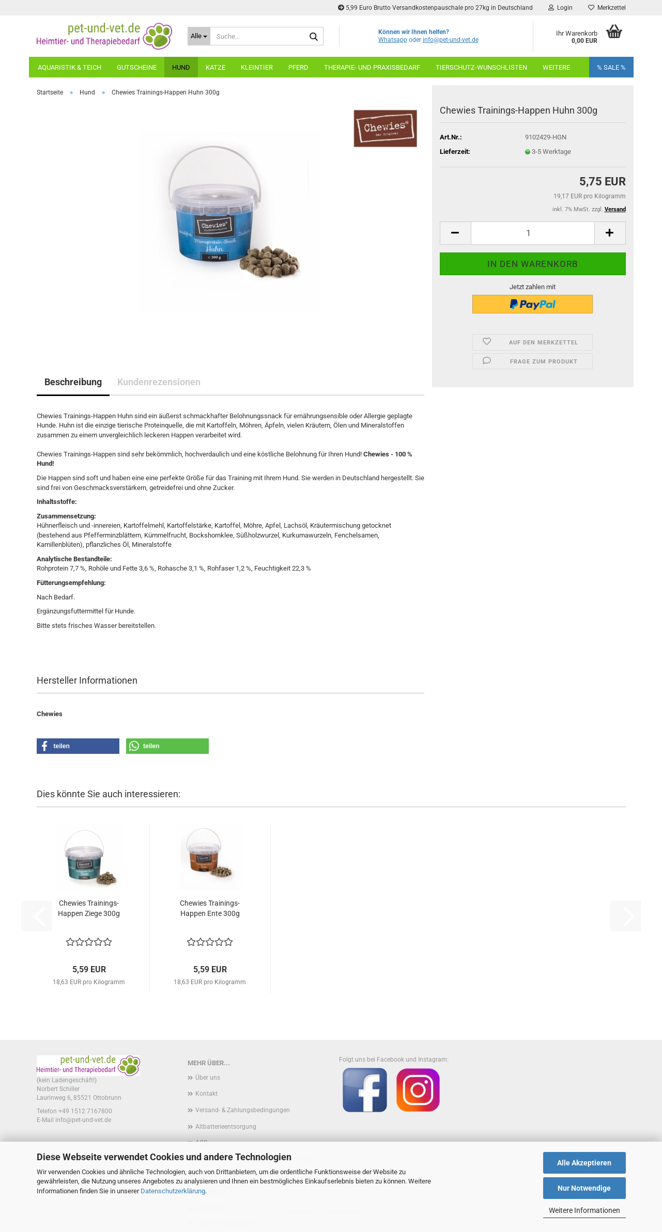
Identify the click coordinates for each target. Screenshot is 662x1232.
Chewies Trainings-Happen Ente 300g (210, 908)
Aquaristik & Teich (69, 67)
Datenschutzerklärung (173, 1191)
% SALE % (611, 67)
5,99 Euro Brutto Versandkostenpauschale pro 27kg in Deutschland (435, 7)
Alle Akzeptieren (584, 1163)
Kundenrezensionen (159, 381)
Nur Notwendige (584, 1188)
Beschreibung (73, 381)
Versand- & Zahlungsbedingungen (242, 1110)
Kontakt (206, 1093)
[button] (455, 233)
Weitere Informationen (584, 1210)
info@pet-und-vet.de (451, 39)
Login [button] (560, 7)
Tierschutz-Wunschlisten (481, 67)
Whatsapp (392, 39)
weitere (556, 67)
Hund (181, 67)
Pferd (298, 67)
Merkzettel (607, 7)
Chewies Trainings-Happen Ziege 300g (89, 908)
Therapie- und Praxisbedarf (372, 67)
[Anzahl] (533, 233)
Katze (215, 67)
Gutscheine (137, 67)
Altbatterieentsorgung (225, 1126)
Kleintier (257, 67)
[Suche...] (199, 36)
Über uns (207, 1077)
